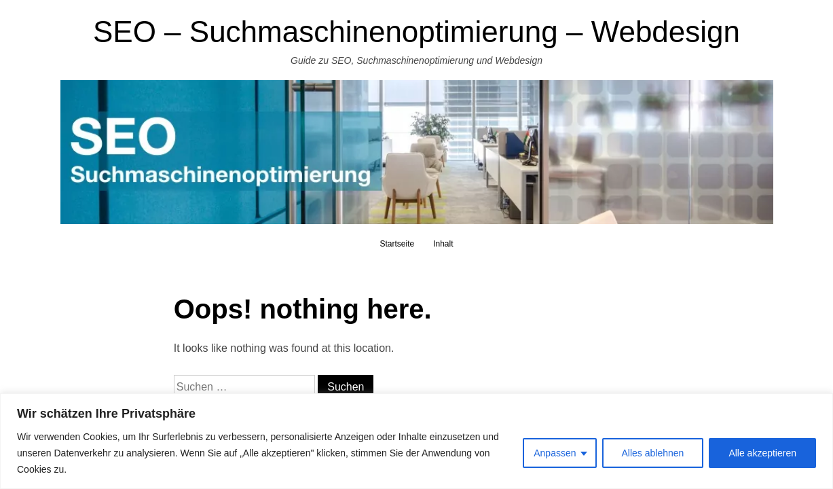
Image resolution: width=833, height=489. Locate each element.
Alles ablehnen (653, 453)
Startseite (397, 244)
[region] (416, 441)
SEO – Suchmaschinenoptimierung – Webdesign (416, 31)
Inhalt (443, 244)
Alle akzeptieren (762, 453)
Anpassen (555, 453)
